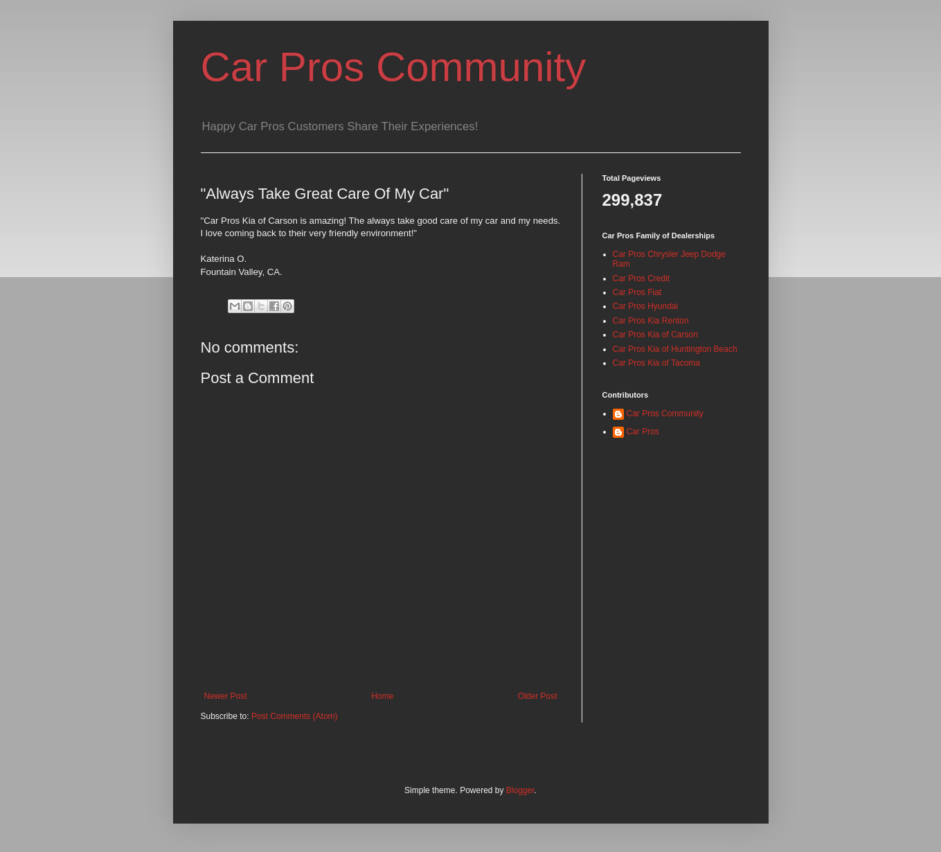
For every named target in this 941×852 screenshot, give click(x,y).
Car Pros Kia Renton (651, 321)
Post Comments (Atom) (294, 716)
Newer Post (225, 696)
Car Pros (643, 431)
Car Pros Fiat (637, 292)
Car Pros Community (393, 67)
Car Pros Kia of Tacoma (657, 363)
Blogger (520, 790)
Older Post (537, 696)
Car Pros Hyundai (646, 306)
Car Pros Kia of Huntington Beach (675, 349)
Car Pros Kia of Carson (655, 334)
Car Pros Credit (641, 278)
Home (382, 696)
